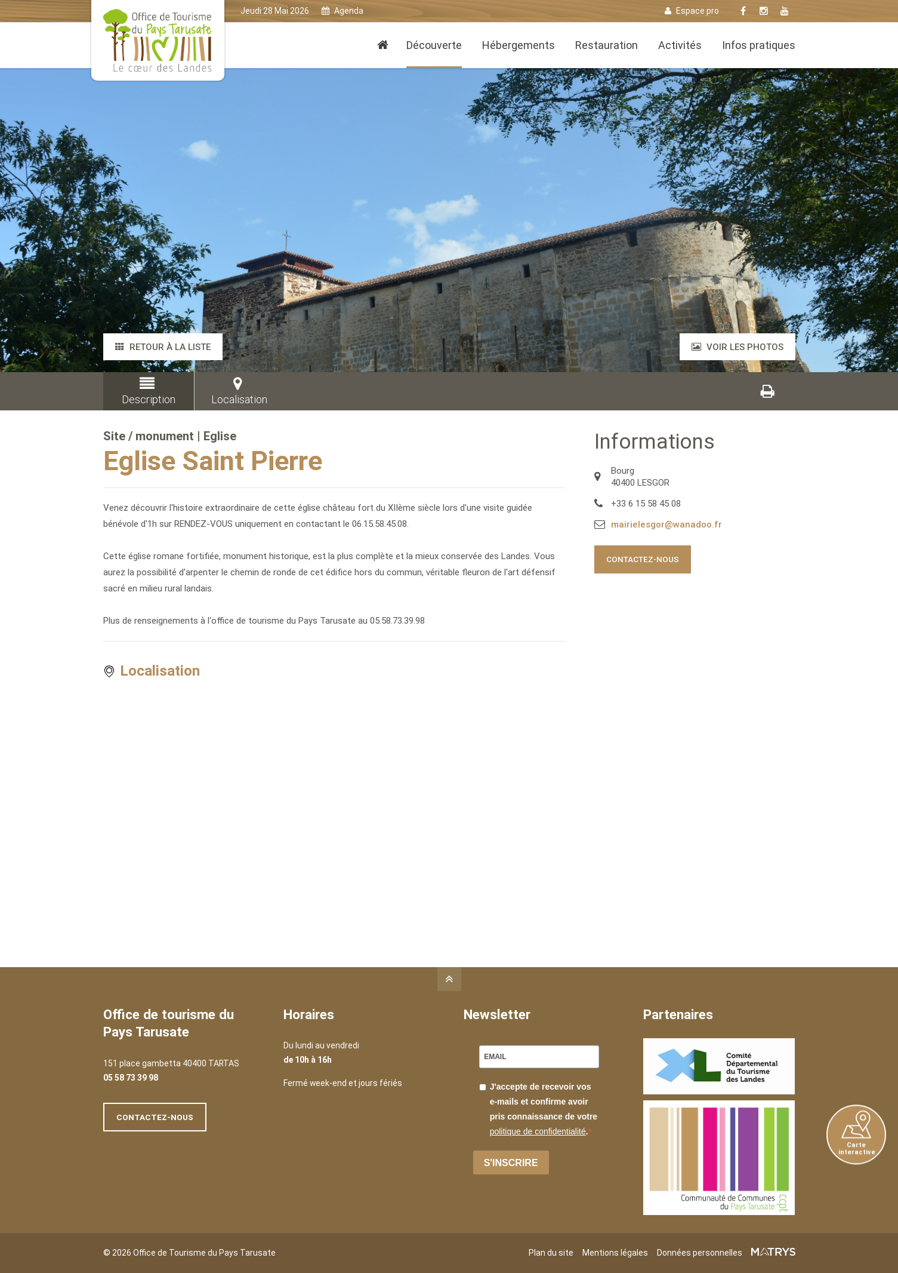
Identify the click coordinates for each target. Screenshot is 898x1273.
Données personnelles (699, 1252)
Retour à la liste (163, 347)
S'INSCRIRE (511, 1163)
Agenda (342, 11)
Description (146, 391)
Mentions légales (615, 1252)
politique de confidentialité (538, 1131)
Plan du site (551, 1252)
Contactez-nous (642, 559)
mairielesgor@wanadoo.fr (666, 524)
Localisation (238, 391)
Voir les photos (737, 347)
